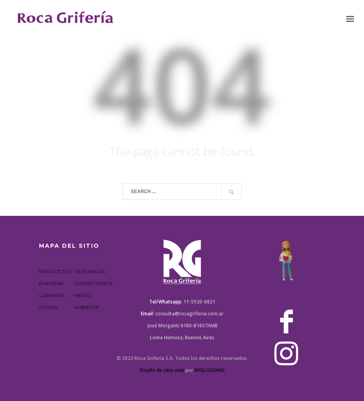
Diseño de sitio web (162, 370)
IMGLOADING (210, 370)
